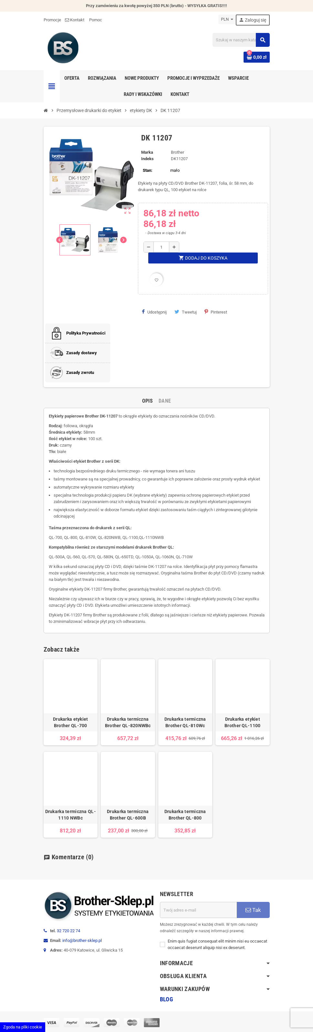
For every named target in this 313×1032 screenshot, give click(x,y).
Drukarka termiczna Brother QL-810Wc (185, 722)
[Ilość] (161, 247)
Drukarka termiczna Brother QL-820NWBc (128, 722)
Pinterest (215, 312)
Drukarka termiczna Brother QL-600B (128, 814)
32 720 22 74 (68, 930)
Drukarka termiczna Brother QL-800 (185, 814)
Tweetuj (185, 312)
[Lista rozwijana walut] (227, 19)
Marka (147, 152)
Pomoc (95, 19)
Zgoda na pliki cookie (22, 1027)
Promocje (52, 19)
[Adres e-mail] (198, 910)
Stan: (147, 170)
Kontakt (75, 19)
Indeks (147, 158)
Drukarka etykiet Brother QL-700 (70, 722)
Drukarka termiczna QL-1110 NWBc (70, 814)
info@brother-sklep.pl (82, 940)
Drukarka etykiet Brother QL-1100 (242, 722)
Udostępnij (154, 312)
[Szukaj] (241, 40)
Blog (166, 999)
